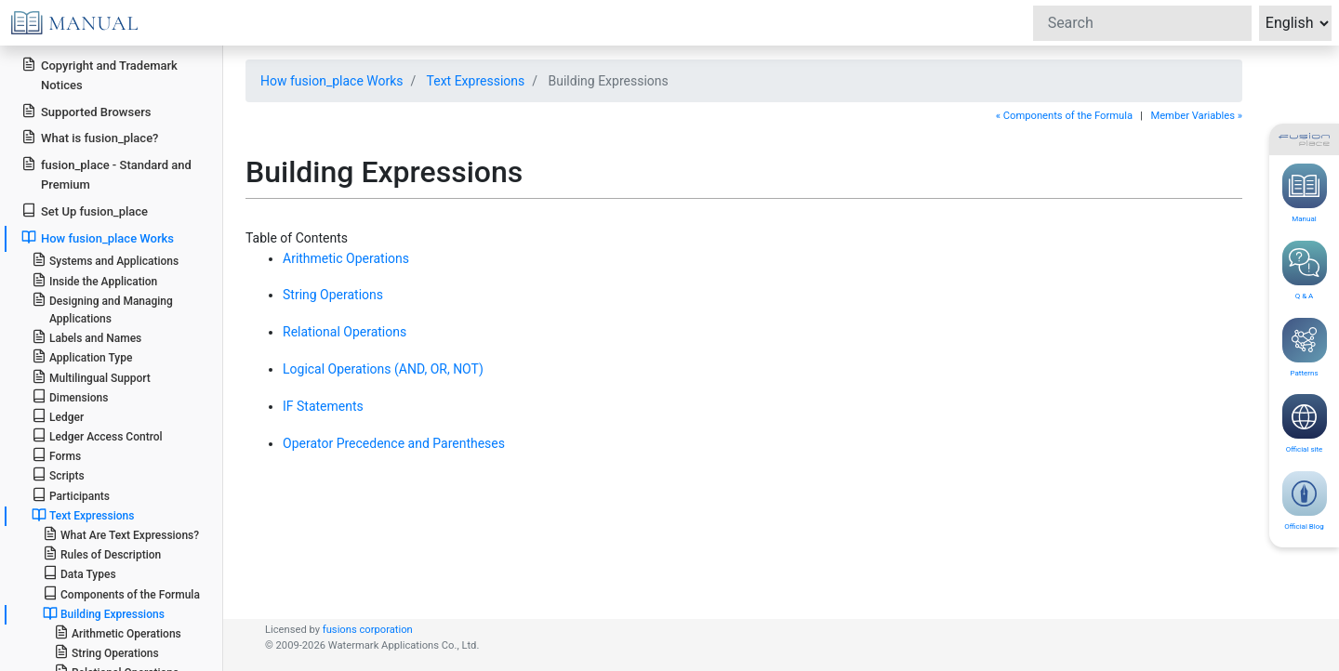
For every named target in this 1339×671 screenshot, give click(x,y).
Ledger (58, 416)
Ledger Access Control (97, 435)
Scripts (58, 474)
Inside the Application (95, 280)
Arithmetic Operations (117, 632)
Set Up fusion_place (84, 210)
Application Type (82, 356)
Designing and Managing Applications (102, 308)
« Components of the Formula (1064, 116)
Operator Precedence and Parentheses (394, 443)
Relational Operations (344, 331)
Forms (56, 455)
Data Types (79, 573)
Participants (71, 495)
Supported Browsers (86, 111)
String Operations (106, 652)
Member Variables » (1196, 116)
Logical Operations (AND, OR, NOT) (383, 369)
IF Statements (323, 406)
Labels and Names (86, 337)
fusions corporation (368, 630)
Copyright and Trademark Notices (99, 74)
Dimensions (70, 396)
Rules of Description (102, 553)
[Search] (1142, 23)
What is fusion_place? (89, 137)
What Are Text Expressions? (121, 534)
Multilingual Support (91, 377)
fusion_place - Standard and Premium (106, 173)
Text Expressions (83, 514)
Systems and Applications (105, 260)
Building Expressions (104, 613)
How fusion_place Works (97, 237)
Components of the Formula (121, 593)
